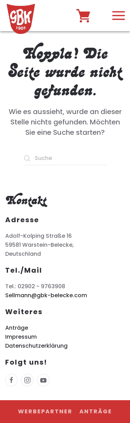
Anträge (16, 328)
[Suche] (65, 158)
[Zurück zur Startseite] (20, 17)
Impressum (21, 337)
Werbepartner (45, 411)
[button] (118, 15)
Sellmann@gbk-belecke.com (46, 295)
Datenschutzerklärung (36, 346)
